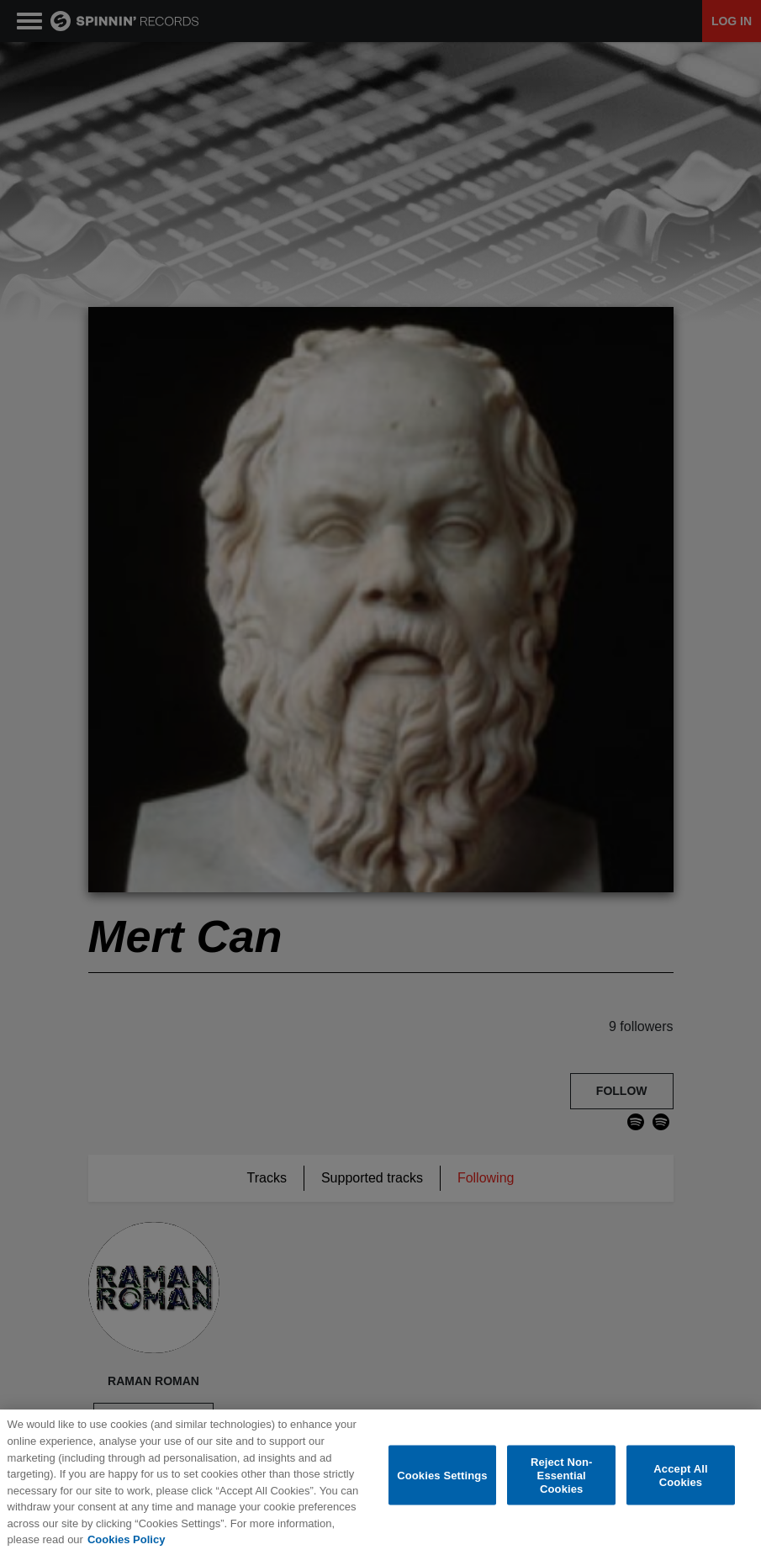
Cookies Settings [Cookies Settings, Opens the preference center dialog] (442, 1476)
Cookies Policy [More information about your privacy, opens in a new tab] (126, 1540)
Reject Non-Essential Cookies (562, 1476)
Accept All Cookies (680, 1476)
